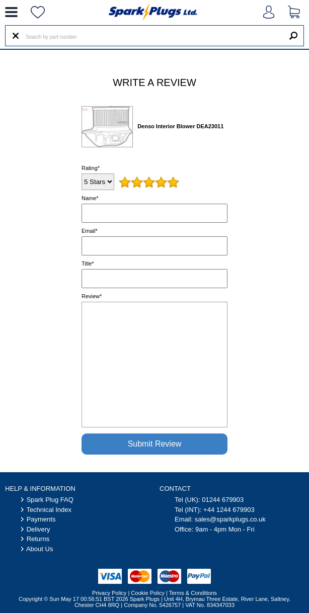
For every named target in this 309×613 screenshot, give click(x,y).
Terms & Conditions (193, 593)
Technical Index (48, 509)
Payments (41, 519)
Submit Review (155, 444)
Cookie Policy (148, 593)
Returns (38, 539)
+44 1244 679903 (229, 509)
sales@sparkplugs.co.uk (230, 519)
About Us (39, 549)
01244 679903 (223, 499)
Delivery (38, 529)
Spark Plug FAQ (50, 499)
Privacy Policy (109, 593)
